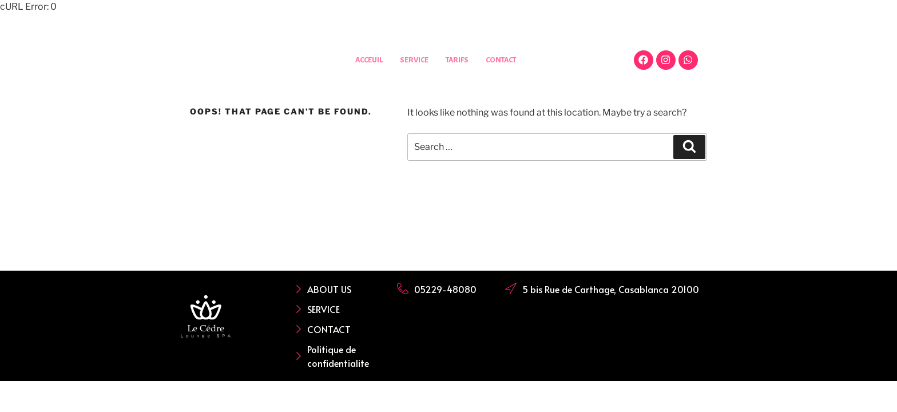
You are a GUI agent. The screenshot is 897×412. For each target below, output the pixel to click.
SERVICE (411, 59)
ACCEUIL (364, 59)
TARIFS (457, 59)
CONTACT (504, 59)
